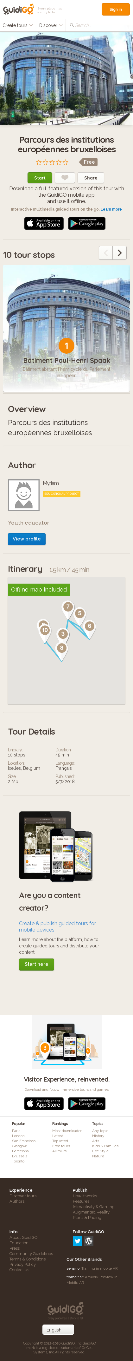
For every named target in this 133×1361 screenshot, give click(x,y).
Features (81, 1201)
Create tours (18, 25)
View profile (27, 539)
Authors (17, 1201)
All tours (59, 1151)
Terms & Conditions (28, 1259)
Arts (95, 1141)
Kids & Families (105, 1146)
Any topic (100, 1131)
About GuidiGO (24, 1237)
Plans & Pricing (87, 1217)
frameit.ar (74, 1277)
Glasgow (19, 1146)
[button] (63, 637)
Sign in (116, 9)
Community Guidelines (31, 1253)
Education (19, 1242)
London (18, 1136)
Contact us (19, 1269)
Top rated (60, 1141)
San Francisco (23, 1141)
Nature (98, 1156)
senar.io (72, 1268)
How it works (85, 1196)
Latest (57, 1136)
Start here (36, 964)
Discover (51, 25)
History (98, 1136)
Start (40, 178)
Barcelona (20, 1151)
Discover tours (23, 1196)
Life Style (100, 1151)
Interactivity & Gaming (94, 1206)
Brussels (19, 1156)
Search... (83, 25)
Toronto (18, 1161)
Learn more (111, 209)
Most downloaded (67, 1131)
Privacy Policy (23, 1264)
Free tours (61, 1146)
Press (15, 1248)
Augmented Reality (91, 1212)
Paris (16, 1131)
